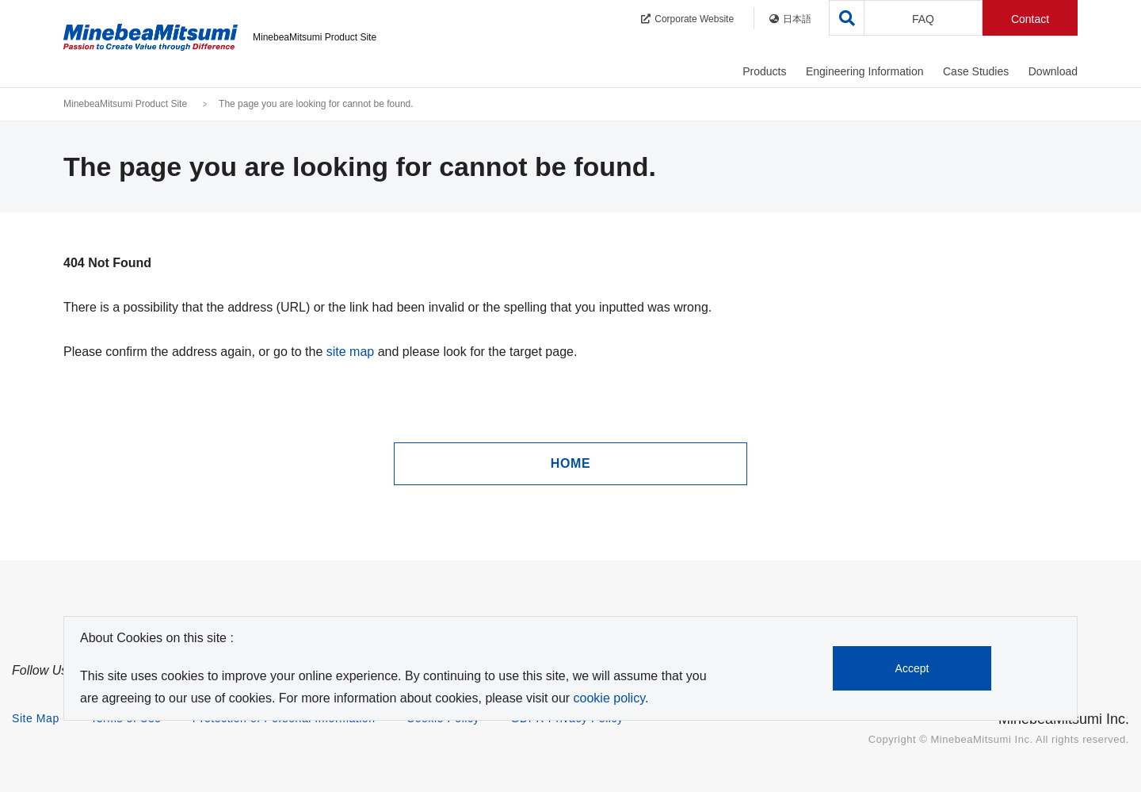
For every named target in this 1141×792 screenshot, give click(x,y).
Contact (1030, 19)
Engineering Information (865, 71)
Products (764, 71)
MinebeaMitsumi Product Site (125, 103)
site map (350, 351)
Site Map (35, 718)
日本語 (790, 19)
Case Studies (976, 71)
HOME (571, 463)
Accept (912, 668)
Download (1053, 71)
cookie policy (609, 698)
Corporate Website (687, 19)
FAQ (923, 19)
